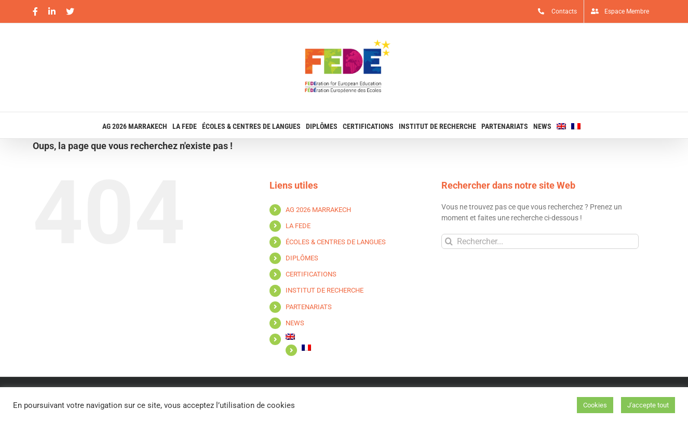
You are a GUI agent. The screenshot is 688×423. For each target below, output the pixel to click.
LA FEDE (298, 226)
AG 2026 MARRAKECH (318, 210)
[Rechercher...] (540, 241)
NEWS (295, 323)
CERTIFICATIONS (311, 274)
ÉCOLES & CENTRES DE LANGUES (336, 242)
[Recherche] (448, 241)
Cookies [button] (595, 405)
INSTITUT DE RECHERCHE (324, 290)
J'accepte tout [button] (648, 405)
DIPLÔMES (302, 258)
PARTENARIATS (309, 307)
